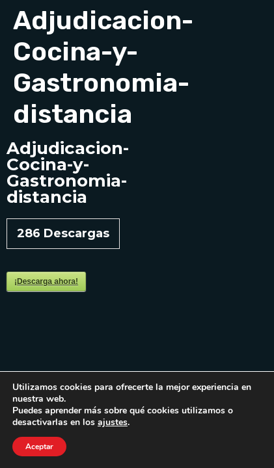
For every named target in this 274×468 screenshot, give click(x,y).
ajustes (113, 422)
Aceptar (39, 446)
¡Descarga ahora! (46, 281)
